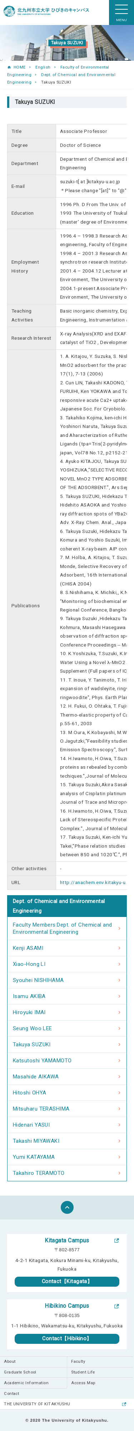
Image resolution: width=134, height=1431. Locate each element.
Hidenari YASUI (31, 1125)
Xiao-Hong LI (29, 964)
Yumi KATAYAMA (34, 1157)
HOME (20, 67)
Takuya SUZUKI (32, 1044)
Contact (11, 1393)
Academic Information (26, 1383)
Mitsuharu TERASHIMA (41, 1109)
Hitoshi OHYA (29, 1093)
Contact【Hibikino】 (67, 1339)
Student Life (83, 1372)
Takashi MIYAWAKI (36, 1141)
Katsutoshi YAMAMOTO (42, 1060)
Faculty (78, 1361)
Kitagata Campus (67, 1240)
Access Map (83, 1383)
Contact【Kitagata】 (67, 1281)
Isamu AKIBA (29, 996)
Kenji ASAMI (28, 948)
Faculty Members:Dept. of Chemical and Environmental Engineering (62, 928)
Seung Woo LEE (32, 1028)
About (9, 1361)
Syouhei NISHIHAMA (38, 980)
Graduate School (20, 1372)
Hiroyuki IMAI (29, 1012)
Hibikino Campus (67, 1305)
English (42, 67)
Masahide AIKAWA (36, 1076)
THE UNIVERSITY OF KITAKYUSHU (37, 1404)
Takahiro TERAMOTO (39, 1173)
